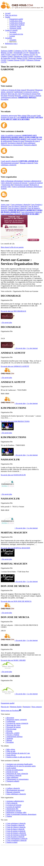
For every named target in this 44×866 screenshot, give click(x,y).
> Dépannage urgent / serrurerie (16, 719)
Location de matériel (36, 183)
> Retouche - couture (12, 733)
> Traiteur (8, 816)
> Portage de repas (11, 772)
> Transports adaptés (12, 781)
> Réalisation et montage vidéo (15, 812)
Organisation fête (7, 185)
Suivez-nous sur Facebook (11, 710)
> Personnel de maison (13, 727)
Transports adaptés (30, 145)
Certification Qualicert (17, 23)
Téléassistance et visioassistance (12, 145)
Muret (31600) (33, 51)
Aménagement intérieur (9, 97)
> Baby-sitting (10, 749)
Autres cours (5, 204)
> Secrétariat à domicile (13, 775)
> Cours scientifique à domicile (16, 840)
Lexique (12, 36)
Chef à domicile (6, 183)
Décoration (30, 90)
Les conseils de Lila (16, 34)
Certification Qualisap (17, 25)
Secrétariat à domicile (15, 143)
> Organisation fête (11, 809)
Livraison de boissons (19, 183)
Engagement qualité (16, 19)
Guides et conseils (11, 30)
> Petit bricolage (10, 729)
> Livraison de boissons (13, 805)
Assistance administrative (32, 181)
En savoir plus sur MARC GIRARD (13, 660)
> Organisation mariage (13, 810)
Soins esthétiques (29, 143)
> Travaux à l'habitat (12, 735)
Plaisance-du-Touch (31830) (23, 56)
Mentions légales (16, 707)
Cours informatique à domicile (31, 212)
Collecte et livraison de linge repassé (13, 90)
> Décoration (9, 718)
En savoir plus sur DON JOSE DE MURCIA (16, 601)
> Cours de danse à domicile (15, 829)
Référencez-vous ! (11, 43)
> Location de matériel (13, 807)
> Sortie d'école (10, 755)
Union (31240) (17, 54)
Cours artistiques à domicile (20, 204)
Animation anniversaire (9, 115)
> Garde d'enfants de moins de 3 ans (17, 753)
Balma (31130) (22, 58)
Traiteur (3, 188)
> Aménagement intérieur (14, 736)
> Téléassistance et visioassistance (17, 779)
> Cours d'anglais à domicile (15, 825)
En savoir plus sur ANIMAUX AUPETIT (15, 366)
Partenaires (26, 707)
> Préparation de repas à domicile (16, 773)
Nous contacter (37, 707)
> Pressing (8, 731)
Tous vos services (11, 15)
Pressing (11, 95)
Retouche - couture (20, 95)
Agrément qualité (15, 28)
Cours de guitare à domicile (17, 208)
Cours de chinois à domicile (17, 206)
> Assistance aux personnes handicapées (19, 764)
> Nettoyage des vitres (12, 725)
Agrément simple (15, 26)
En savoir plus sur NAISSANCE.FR (13, 475)
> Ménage (8, 740)
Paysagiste (4, 99)
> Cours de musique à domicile (15, 835)
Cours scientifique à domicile (11, 214)
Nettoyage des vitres (15, 94)
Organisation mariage (21, 185)
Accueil (7, 13)
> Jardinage (9, 738)
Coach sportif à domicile (9, 161)
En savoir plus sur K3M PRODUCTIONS (15, 421)
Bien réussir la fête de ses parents (12, 247)
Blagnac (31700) (6, 52)
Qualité (7, 17)
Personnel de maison (29, 94)
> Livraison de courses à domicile (16, 723)
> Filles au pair (10, 751)
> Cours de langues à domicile (15, 833)
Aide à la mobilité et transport (11, 135)
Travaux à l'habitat (34, 95)
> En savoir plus (6, 322)
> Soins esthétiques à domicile (15, 794)
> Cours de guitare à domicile (15, 831)
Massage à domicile (26, 163)
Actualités (8, 38)
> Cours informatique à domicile (16, 838)
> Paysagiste (9, 742)
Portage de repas (18, 141)
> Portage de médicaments (14, 770)
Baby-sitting (22, 115)
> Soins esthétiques (11, 777)
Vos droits (12, 32)
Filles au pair (31, 115)
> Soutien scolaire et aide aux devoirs (18, 757)
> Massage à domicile (12, 792)
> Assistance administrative (14, 801)
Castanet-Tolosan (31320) (16, 60)
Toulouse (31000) (7, 51)
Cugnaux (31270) (29, 54)
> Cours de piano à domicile (14, 837)
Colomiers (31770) (20, 51)
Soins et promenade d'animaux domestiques (27, 186)
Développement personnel (10, 163)
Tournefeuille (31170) (20, 52)
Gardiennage (18, 92)
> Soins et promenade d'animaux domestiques (20, 814)
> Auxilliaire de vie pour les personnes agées (20, 766)
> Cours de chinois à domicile (15, 827)
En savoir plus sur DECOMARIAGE (13, 311)
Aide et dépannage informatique (12, 181)
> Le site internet (32, 348)
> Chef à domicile (11, 803)
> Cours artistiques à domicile (15, 823)
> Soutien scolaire (11, 842)
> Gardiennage (10, 721)
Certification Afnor (15, 21)
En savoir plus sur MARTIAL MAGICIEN (15, 548)
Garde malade (31, 139)
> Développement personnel (14, 790)
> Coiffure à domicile (12, 788)
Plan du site (5, 707)
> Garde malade (10, 768)
